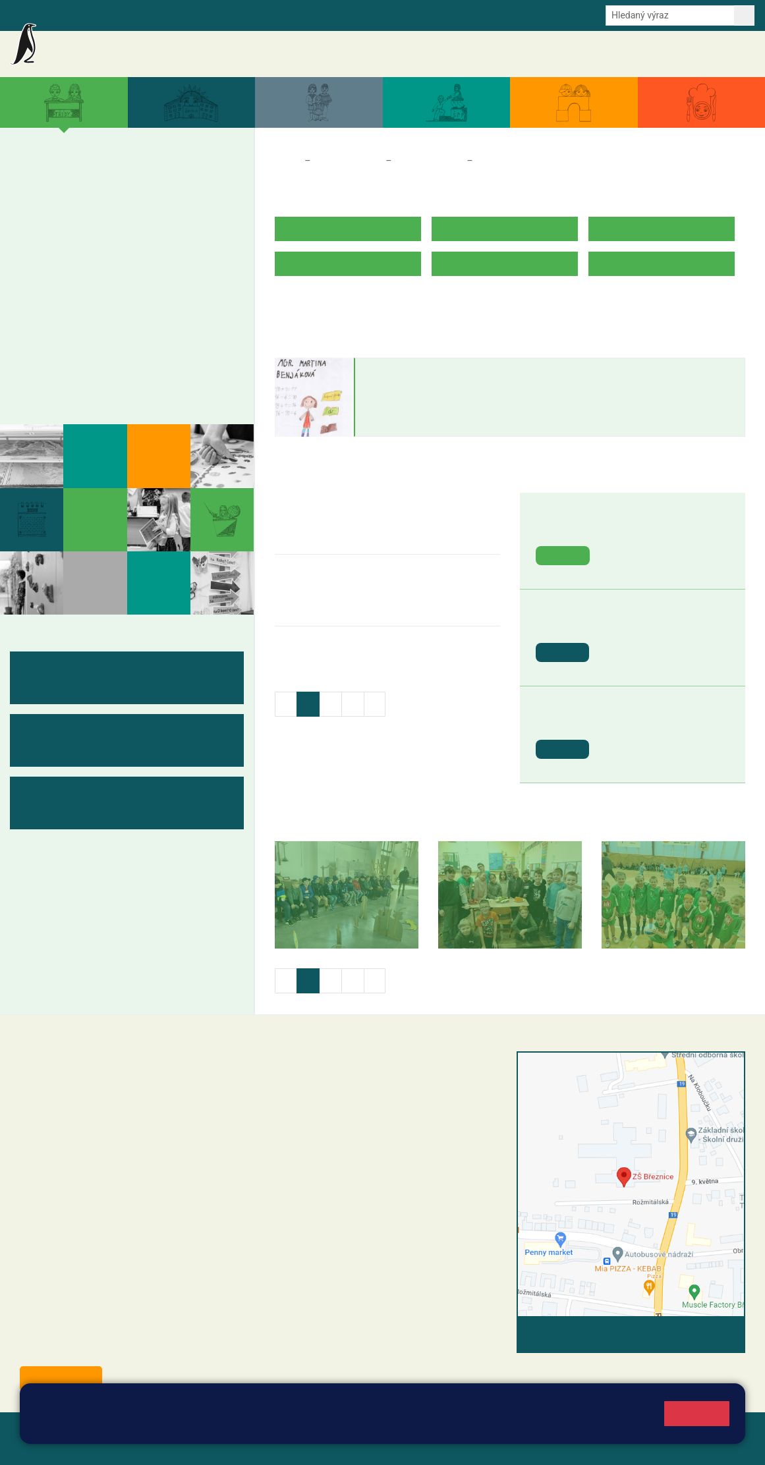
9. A (160, 277)
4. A (160, 175)
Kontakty (731, 54)
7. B (74, 302)
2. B (74, 201)
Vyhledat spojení (700, 1334)
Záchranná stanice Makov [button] (666, 529)
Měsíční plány (62, 338)
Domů (287, 160)
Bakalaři (63, 14)
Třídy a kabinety (348, 160)
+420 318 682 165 (370, 1125)
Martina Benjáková (416, 371)
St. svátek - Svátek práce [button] (663, 626)
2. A (75, 175)
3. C (116, 227)
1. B (32, 201)
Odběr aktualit (268, 14)
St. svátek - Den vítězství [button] (663, 723)
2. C (74, 227)
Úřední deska (675, 54)
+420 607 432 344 (367, 1139)
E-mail (217, 14)
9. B (159, 302)
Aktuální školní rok (494, 54)
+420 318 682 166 (364, 1153)
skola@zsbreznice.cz (341, 1167)
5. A (202, 175)
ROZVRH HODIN (312, 304)
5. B (201, 201)
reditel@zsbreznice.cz (342, 1085)
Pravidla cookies (119, 1426)
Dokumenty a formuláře (590, 54)
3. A (126, 175)
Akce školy (424, 54)
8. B (116, 302)
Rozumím (697, 1413)
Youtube (324, 14)
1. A (33, 175)
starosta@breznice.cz (91, 1348)
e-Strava (176, 14)
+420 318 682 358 (322, 1071)
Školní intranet (120, 14)
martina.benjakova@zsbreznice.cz (430, 410)
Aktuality (373, 54)
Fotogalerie (54, 390)
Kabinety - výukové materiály (106, 364)
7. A (75, 277)
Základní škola (106, 48)
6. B (32, 302)
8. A (117, 277)
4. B (159, 201)
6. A (33, 277)
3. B (116, 201)
